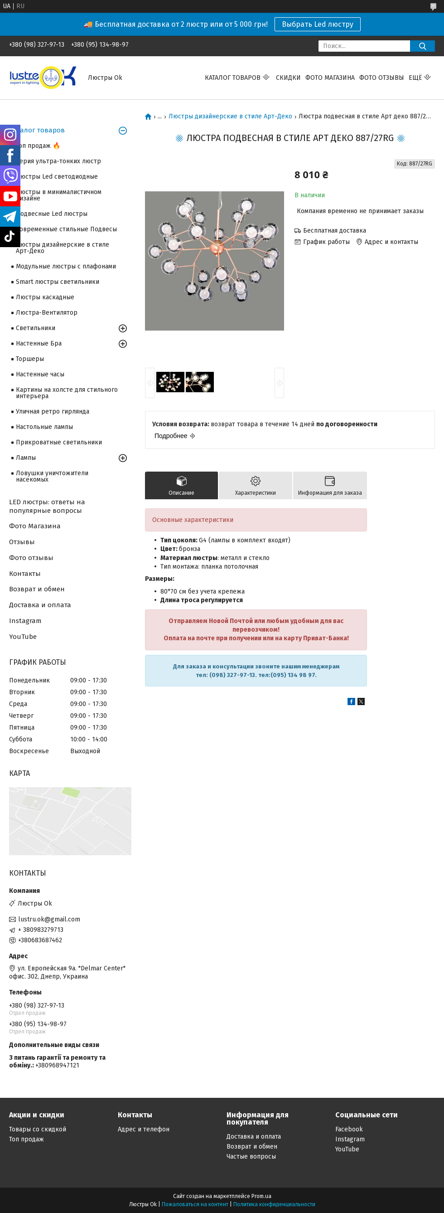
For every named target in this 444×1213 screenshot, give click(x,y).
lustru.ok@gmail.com (49, 919)
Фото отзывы (381, 78)
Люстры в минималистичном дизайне (58, 195)
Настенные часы (40, 374)
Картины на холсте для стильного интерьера (67, 393)
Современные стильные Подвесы (66, 229)
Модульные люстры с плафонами (66, 266)
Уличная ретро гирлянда (52, 411)
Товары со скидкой (37, 1129)
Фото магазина (330, 78)
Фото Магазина (35, 526)
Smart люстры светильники (57, 282)
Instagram (25, 621)
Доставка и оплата (40, 605)
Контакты (25, 574)
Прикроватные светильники (59, 442)
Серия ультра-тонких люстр (58, 161)
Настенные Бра (39, 343)
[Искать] (422, 46)
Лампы (26, 458)
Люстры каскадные (45, 297)
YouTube (23, 637)
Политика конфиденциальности (274, 1204)
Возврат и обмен (37, 589)
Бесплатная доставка (334, 230)
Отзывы (22, 542)
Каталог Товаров (233, 78)
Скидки (288, 78)
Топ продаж (26, 1139)
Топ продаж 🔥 (38, 146)
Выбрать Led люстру (317, 24)
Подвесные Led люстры (51, 214)
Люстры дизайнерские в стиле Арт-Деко (230, 116)
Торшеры (30, 359)
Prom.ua (261, 1196)
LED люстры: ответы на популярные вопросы (47, 506)
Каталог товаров (37, 130)
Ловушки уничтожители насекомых (52, 476)
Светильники (35, 328)
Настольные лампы (44, 427)
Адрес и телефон (143, 1129)
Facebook (349, 1129)
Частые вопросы (251, 1156)
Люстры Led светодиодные (57, 176)
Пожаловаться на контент (195, 1204)
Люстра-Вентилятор (46, 313)
